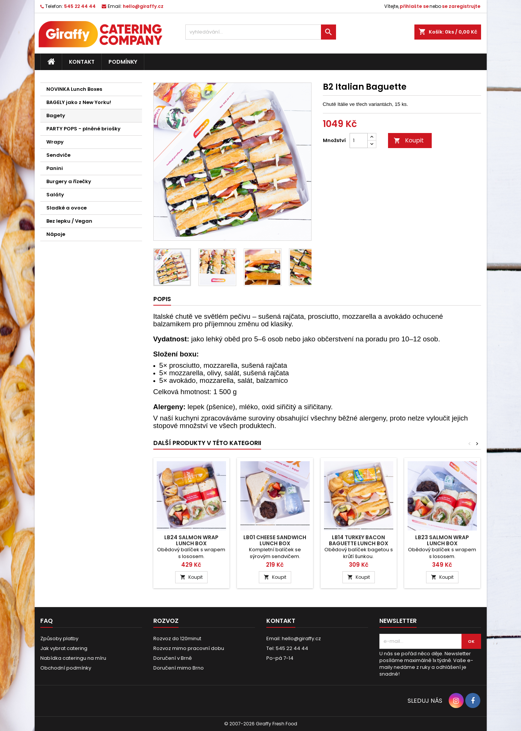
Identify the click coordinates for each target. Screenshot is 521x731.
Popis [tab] (162, 299)
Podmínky (122, 62)
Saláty (55, 194)
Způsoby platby (59, 638)
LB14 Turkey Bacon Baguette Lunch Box (358, 540)
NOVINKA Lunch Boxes (74, 89)
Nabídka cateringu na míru (73, 658)
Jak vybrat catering (63, 648)
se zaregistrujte (461, 6)
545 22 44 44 (80, 6)
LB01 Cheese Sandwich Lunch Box (274, 540)
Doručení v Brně (172, 658)
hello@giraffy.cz (143, 6)
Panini (54, 168)
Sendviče (58, 155)
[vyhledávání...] (260, 32)
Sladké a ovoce (66, 207)
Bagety (55, 115)
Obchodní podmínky (65, 667)
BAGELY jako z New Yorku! (78, 102)
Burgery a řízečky (68, 181)
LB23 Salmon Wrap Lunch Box (442, 540)
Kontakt (82, 62)
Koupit (409, 140)
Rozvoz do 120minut (177, 638)
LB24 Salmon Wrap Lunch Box (191, 540)
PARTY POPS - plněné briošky (83, 128)
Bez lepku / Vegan (69, 221)
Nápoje (55, 234)
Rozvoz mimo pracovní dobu (188, 648)
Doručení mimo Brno (178, 667)
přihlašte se (414, 6)
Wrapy (55, 141)
